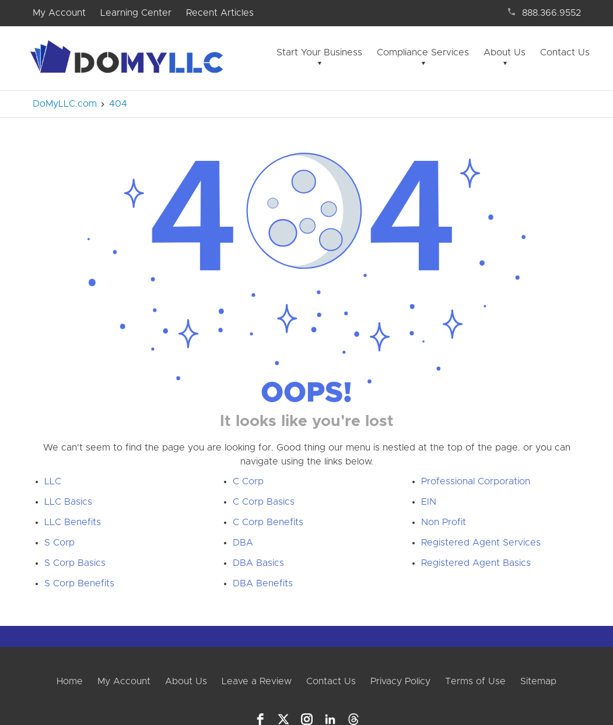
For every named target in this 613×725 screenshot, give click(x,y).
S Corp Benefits (79, 583)
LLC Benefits (72, 522)
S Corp (59, 542)
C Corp (248, 481)
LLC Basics (68, 501)
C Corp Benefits (268, 522)
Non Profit (443, 522)
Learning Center (135, 12)
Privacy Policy (400, 681)
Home (70, 681)
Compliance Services (423, 52)
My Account (59, 12)
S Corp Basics (75, 563)
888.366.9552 (551, 12)
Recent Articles (220, 12)
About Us (505, 52)
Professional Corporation (475, 481)
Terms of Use (475, 681)
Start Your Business (319, 52)
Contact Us (565, 52)
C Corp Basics (264, 501)
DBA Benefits (263, 583)
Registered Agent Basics (476, 563)
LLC (52, 481)
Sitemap (538, 681)
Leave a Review (257, 681)
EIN (428, 501)
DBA (243, 542)
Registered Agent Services (481, 542)
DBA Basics (258, 563)
